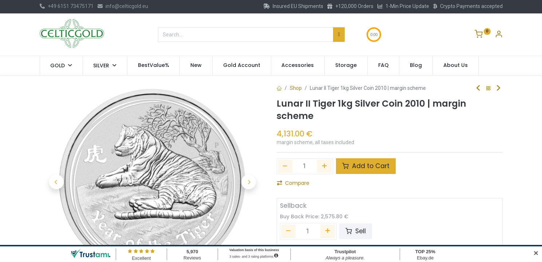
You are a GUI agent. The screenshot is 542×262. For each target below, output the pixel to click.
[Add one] (324, 166)
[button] (57, 182)
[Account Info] (499, 35)
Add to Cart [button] (365, 166)
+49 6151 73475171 (67, 6)
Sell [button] (355, 231)
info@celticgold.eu (123, 6)
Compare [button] (293, 183)
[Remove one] (285, 166)
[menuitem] (153, 65)
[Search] (338, 34)
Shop (296, 88)
